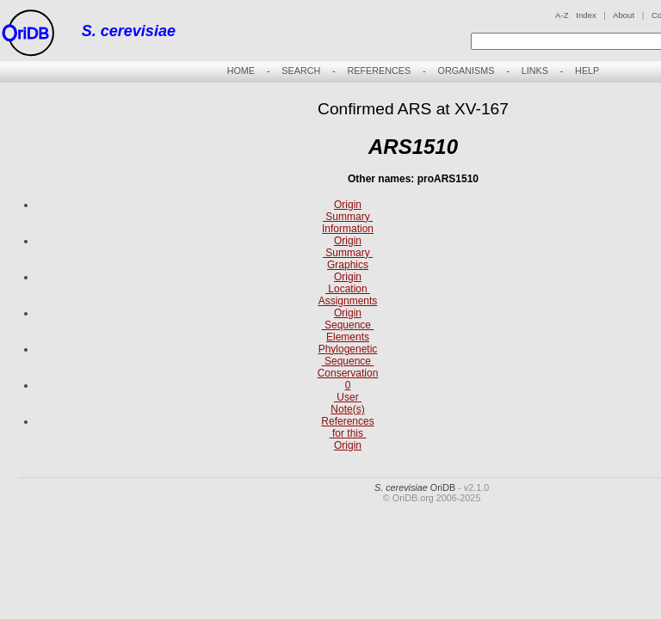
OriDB (414, 487)
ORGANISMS (465, 70)
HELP (587, 70)
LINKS (535, 70)
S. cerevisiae (129, 31)
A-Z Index (575, 15)
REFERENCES (379, 70)
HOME (241, 70)
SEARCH (300, 70)
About (623, 15)
